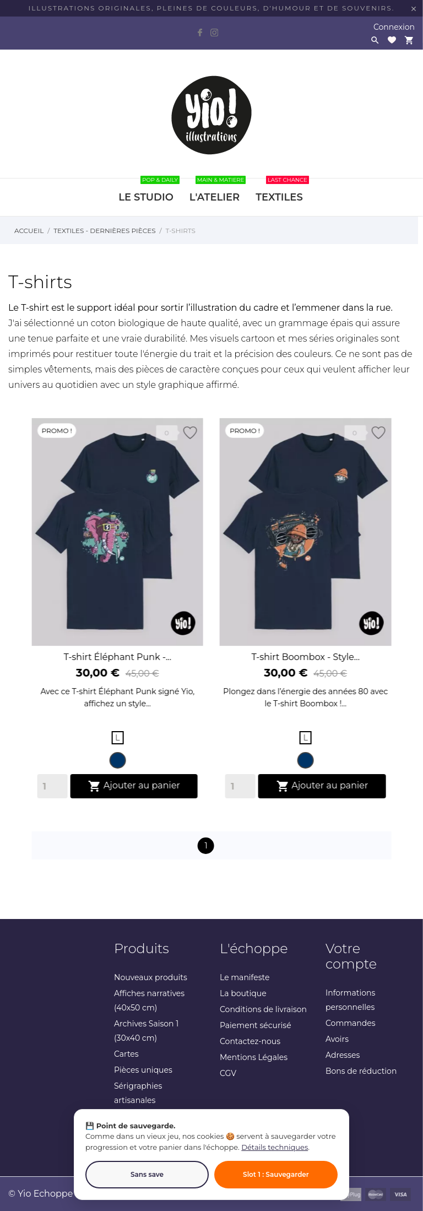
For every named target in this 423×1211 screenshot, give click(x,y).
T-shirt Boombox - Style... (305, 671)
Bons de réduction (361, 1071)
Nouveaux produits (150, 977)
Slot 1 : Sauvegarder (276, 1174)
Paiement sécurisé (255, 1025)
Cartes (126, 1054)
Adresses (343, 1055)
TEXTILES (282, 191)
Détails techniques (274, 1147)
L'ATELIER (217, 191)
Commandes (351, 1023)
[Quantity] (52, 796)
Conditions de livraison (263, 1009)
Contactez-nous (250, 1041)
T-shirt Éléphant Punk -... (117, 667)
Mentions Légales (254, 1057)
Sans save (147, 1174)
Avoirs (337, 1039)
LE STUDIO (149, 191)
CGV (228, 1073)
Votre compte (351, 956)
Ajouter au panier (134, 796)
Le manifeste (244, 977)
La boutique (243, 993)
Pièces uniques (143, 1070)
